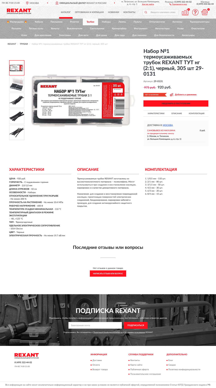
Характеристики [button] (156, 113)
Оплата (96, 365)
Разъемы (16, 28)
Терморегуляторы (199, 22)
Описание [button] (176, 113)
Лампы (122, 22)
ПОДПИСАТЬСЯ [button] (135, 325)
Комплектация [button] (196, 113)
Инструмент (141, 28)
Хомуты (55, 28)
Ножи (180, 28)
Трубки (90, 22)
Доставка (97, 360)
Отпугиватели (157, 22)
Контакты (129, 12)
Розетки (74, 22)
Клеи (24, 35)
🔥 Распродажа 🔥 (17, 22)
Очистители (198, 28)
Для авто (83, 35)
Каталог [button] (66, 12)
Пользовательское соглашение (145, 374)
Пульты (138, 22)
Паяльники (56, 22)
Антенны (177, 22)
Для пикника (139, 35)
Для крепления (43, 35)
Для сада (120, 35)
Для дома (101, 35)
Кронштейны (119, 28)
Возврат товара (100, 370)
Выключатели (74, 28)
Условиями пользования (134, 332)
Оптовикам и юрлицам (89, 12)
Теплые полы (36, 28)
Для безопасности (164, 35)
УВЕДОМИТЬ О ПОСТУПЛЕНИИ (176, 103)
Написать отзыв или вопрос (108, 274)
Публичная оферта (139, 370)
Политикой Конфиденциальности (107, 332)
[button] (178, 4)
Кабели (39, 22)
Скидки (172, 365)
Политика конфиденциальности (184, 370)
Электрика (65, 35)
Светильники (97, 28)
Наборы (106, 22)
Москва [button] (168, 125)
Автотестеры (162, 28)
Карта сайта (136, 365)
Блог (170, 360)
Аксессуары (188, 35)
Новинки (113, 12)
